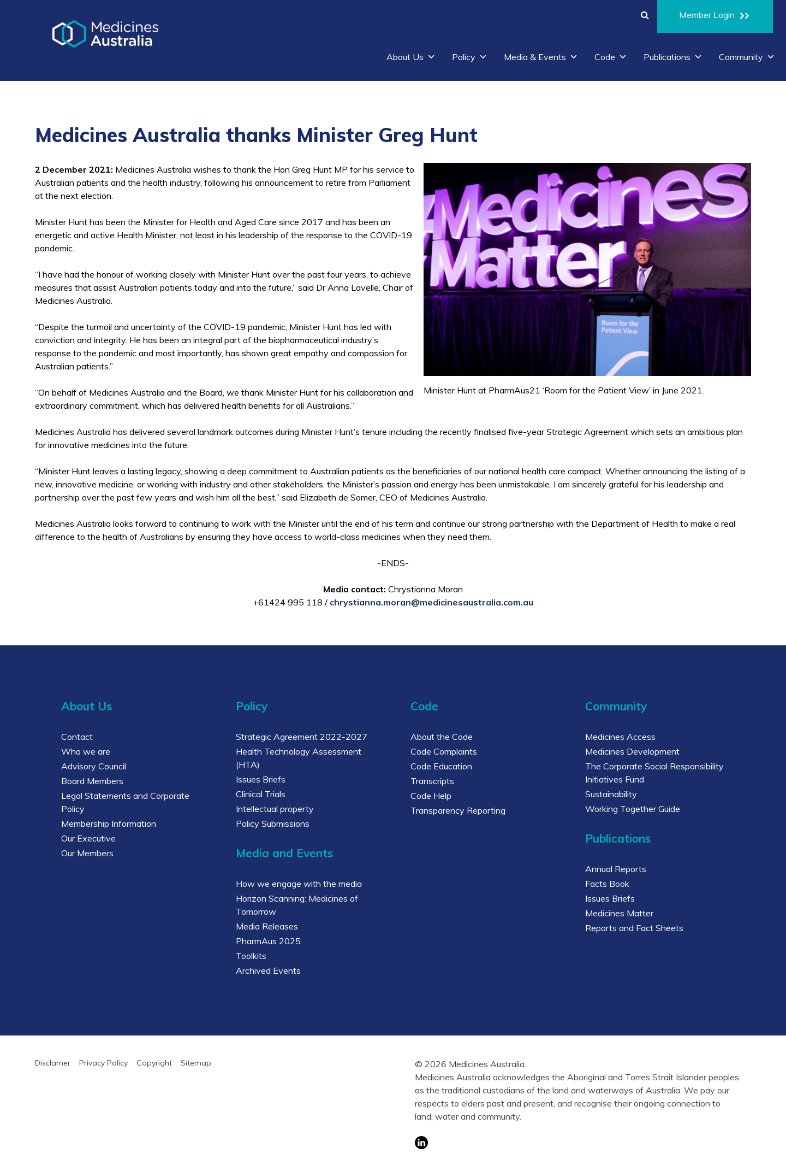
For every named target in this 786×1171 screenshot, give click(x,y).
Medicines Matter (619, 913)
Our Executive (88, 838)
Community (747, 57)
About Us (411, 57)
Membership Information (108, 823)
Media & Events (541, 57)
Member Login (715, 16)
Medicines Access (620, 736)
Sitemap (196, 1063)
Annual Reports (615, 868)
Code (610, 57)
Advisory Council (93, 766)
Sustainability (611, 793)
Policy (469, 57)
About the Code (441, 736)
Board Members (92, 780)
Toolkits (251, 955)
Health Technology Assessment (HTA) (298, 758)
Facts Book (607, 883)
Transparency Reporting (457, 810)
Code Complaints (443, 751)
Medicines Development (632, 751)
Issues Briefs (260, 779)
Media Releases (267, 926)
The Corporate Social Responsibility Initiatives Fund (654, 773)
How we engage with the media (299, 883)
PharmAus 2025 (268, 940)
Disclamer (52, 1063)
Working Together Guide (632, 808)
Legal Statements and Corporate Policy (125, 802)
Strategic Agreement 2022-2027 (301, 736)
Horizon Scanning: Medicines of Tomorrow (297, 905)
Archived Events (268, 970)
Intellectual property (275, 808)
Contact (77, 736)
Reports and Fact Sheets (634, 927)
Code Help (430, 795)
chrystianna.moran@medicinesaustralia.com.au (431, 602)
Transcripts (432, 780)
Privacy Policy (103, 1063)
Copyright (154, 1063)
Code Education (441, 766)
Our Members (87, 853)
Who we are (85, 751)
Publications (673, 57)
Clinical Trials (260, 793)
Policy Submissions (272, 823)
